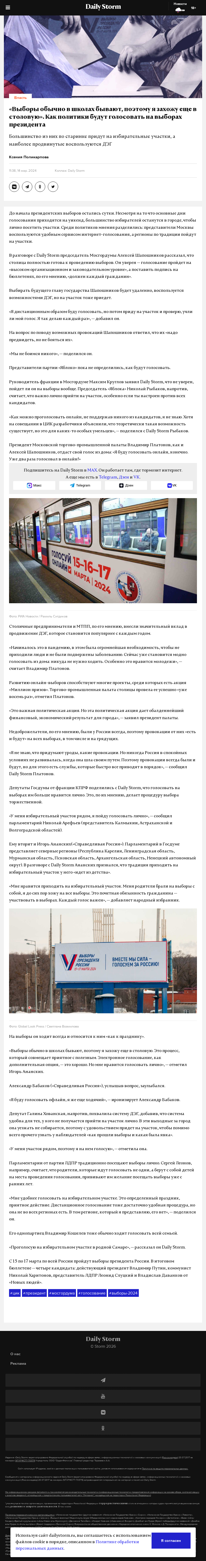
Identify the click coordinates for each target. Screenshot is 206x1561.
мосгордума (62, 1293)
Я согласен (171, 1540)
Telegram (108, 477)
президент (34, 1293)
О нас (15, 1354)
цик (14, 1293)
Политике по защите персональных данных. (165, 1468)
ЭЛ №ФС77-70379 (25, 1460)
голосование (92, 1293)
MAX (92, 470)
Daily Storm (103, 7)
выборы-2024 (123, 1293)
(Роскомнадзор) (170, 1457)
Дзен (124, 477)
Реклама (18, 1363)
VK (136, 477)
